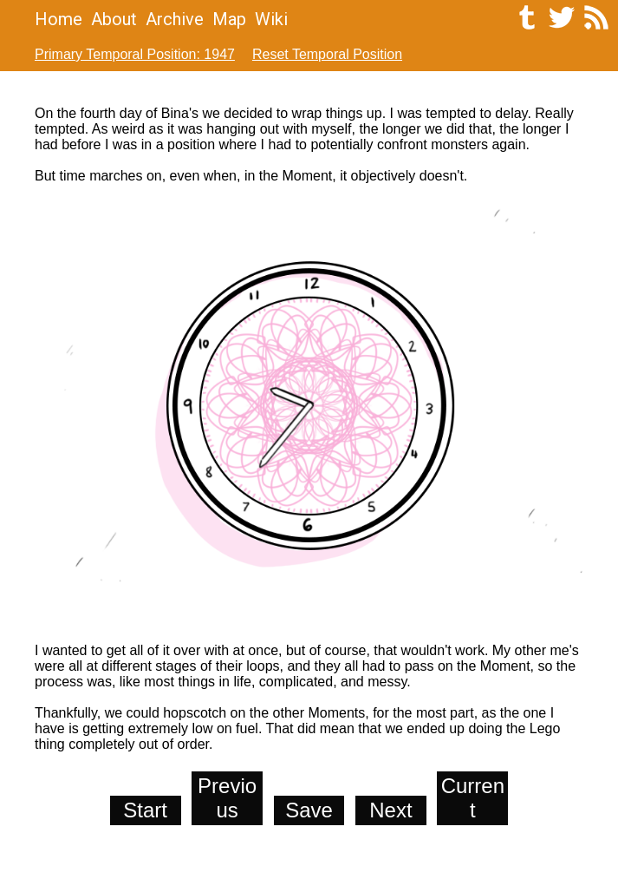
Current (472, 798)
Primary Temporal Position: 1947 (135, 54)
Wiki (271, 19)
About (114, 19)
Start (145, 810)
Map (229, 19)
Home (58, 19)
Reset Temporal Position (327, 54)
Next (390, 810)
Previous (227, 798)
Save (309, 810)
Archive (175, 19)
